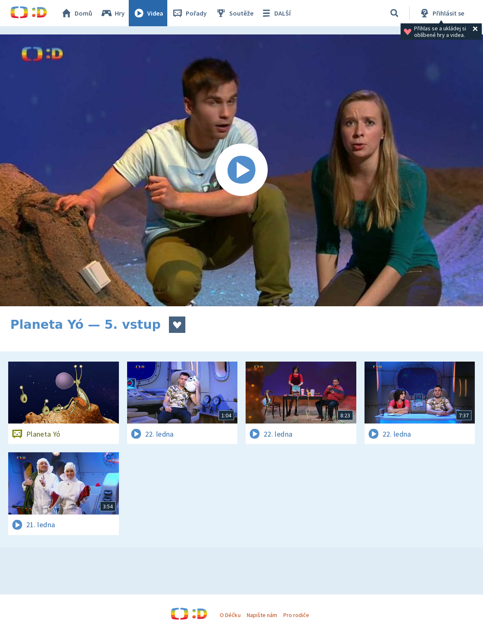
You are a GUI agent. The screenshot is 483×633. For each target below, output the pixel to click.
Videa (148, 13)
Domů (76, 13)
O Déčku (230, 615)
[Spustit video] (241, 170)
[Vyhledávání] (394, 13)
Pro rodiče (296, 615)
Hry (112, 13)
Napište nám (262, 615)
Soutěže (234, 13)
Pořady (189, 13)
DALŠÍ (275, 13)
